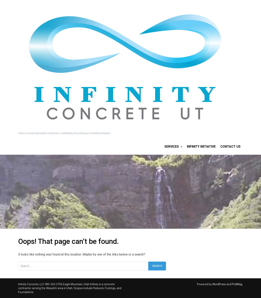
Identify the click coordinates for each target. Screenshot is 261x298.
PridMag (237, 284)
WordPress (219, 284)
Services (171, 146)
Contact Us (230, 146)
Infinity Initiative (201, 146)
